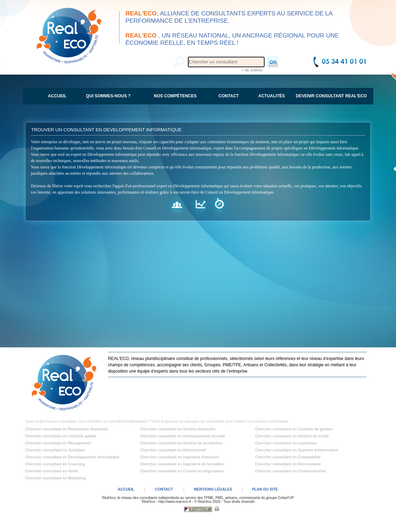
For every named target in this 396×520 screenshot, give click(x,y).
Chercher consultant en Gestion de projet (292, 436)
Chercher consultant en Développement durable (182, 436)
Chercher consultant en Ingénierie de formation (182, 464)
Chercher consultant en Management (58, 443)
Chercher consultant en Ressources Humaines (66, 429)
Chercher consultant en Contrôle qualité (60, 436)
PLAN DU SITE (265, 489)
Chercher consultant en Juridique (55, 450)
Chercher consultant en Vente (51, 471)
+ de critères (252, 70)
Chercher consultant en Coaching (55, 464)
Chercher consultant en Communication (290, 471)
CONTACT (164, 489)
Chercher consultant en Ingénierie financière (179, 457)
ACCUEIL (126, 489)
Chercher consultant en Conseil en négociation (182, 471)
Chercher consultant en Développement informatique (72, 457)
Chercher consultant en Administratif (173, 450)
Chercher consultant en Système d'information (296, 450)
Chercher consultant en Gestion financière (178, 429)
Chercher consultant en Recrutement (288, 464)
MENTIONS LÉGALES (213, 489)
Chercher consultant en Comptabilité (288, 457)
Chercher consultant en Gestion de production (181, 443)
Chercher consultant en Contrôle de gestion (294, 429)
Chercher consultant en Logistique (286, 443)
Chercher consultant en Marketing (55, 478)
